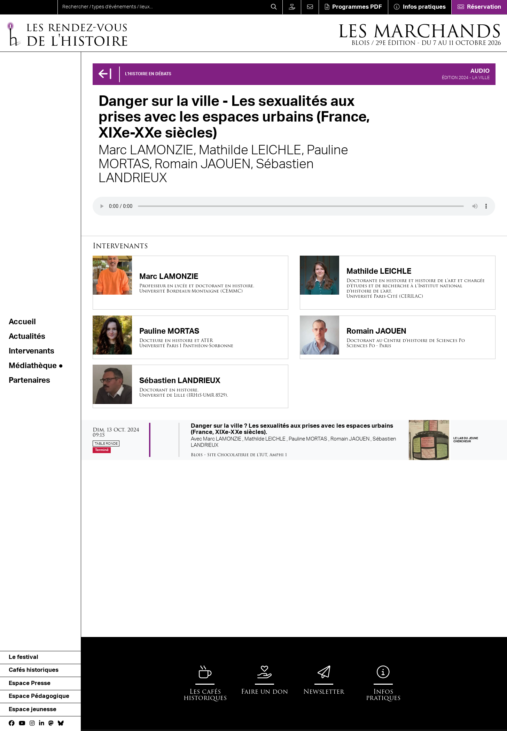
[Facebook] (12, 723)
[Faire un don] (291, 7)
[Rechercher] (274, 7)
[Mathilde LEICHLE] (398, 283)
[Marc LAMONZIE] (190, 283)
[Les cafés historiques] (205, 683)
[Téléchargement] (353, 7)
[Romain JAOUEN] (398, 337)
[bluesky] (61, 723)
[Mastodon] (51, 723)
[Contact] (310, 7)
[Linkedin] (41, 723)
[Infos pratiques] (420, 7)
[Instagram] (32, 723)
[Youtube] (22, 723)
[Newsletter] (324, 680)
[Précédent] (105, 74)
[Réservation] (479, 7)
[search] (161, 7)
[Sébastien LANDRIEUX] (190, 386)
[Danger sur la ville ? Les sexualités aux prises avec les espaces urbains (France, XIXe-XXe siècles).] (294, 440)
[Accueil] (66, 33)
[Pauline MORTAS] (190, 337)
